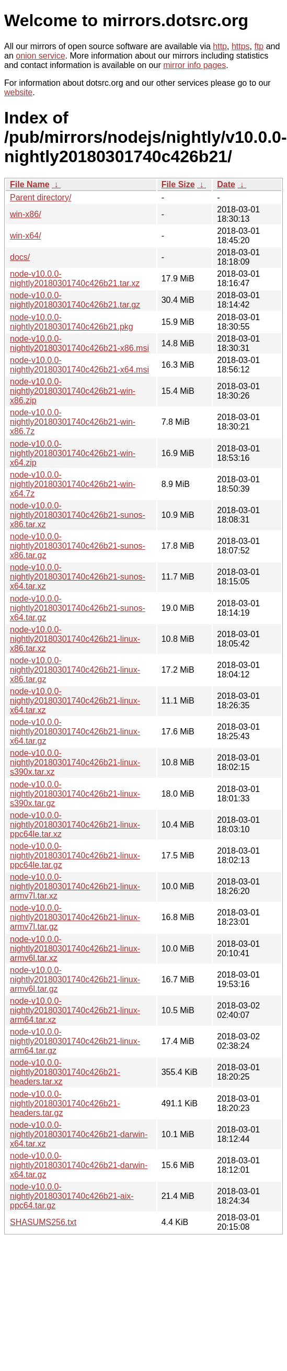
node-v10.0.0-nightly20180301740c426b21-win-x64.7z (72, 484)
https (241, 46)
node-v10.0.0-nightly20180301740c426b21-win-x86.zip (72, 391)
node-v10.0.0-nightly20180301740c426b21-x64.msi (79, 365)
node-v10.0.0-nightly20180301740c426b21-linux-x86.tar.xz (75, 639)
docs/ (20, 257)
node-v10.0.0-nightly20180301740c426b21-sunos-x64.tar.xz (77, 577)
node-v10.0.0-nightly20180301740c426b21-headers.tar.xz (65, 1072)
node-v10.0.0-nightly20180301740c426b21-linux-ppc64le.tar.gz (75, 855)
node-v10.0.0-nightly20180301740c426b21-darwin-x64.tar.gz (78, 1165)
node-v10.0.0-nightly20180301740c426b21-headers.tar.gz (65, 1103)
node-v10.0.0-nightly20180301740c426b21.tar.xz (75, 278)
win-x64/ (25, 235)
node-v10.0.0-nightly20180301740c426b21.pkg (71, 322)
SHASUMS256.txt (43, 1222)
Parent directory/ (40, 197)
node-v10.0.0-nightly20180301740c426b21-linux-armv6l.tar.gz (75, 979)
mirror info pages (194, 65)
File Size (178, 184)
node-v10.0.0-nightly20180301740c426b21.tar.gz (75, 300)
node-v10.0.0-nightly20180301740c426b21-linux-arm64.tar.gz (75, 1041)
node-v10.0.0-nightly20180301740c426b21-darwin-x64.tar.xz (78, 1134)
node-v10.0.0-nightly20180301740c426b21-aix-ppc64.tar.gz (72, 1196)
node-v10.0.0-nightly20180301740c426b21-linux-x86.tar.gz (75, 670)
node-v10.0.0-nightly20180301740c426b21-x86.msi (79, 343)
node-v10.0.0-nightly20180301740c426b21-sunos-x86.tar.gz (77, 546)
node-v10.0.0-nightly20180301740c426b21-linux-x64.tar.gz (75, 731)
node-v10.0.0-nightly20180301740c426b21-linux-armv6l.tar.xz (75, 948)
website (18, 92)
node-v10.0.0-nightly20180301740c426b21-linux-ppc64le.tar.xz (75, 825)
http (220, 46)
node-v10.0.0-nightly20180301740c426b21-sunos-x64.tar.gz (77, 608)
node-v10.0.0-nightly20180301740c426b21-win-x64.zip (72, 453)
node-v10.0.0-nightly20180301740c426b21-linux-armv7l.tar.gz (75, 917)
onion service (40, 55)
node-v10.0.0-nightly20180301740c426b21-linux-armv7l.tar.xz (75, 886)
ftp (258, 46)
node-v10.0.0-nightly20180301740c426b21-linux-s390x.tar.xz (75, 762)
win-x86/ (25, 214)
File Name (30, 184)
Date (226, 184)
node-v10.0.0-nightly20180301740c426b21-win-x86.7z (72, 422)
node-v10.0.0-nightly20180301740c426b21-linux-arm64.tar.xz (75, 1010)
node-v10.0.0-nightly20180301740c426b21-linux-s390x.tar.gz (75, 794)
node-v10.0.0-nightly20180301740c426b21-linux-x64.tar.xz (75, 701)
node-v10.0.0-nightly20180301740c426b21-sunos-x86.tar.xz (77, 515)
